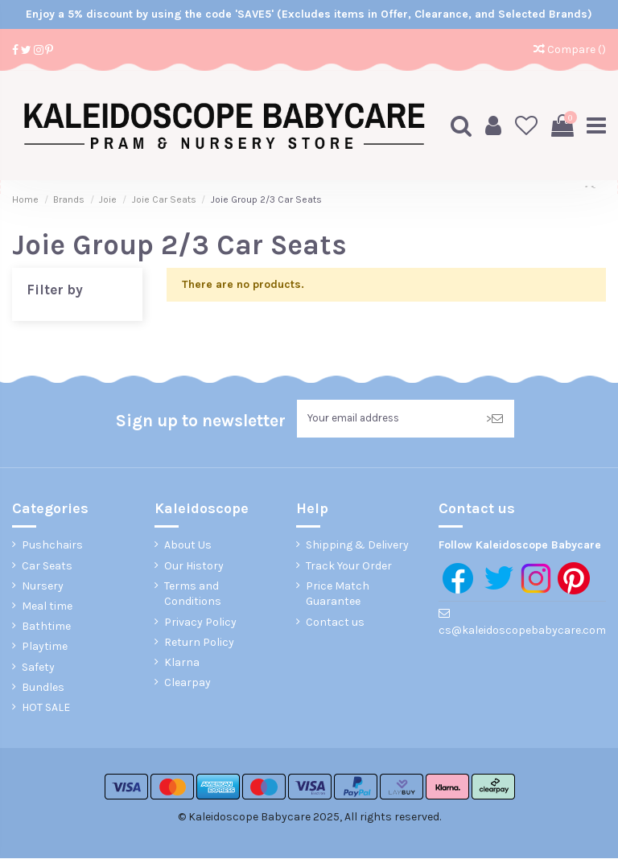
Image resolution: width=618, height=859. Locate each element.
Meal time (47, 607)
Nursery (43, 587)
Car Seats (47, 566)
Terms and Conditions (192, 595)
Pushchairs (52, 546)
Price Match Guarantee (337, 595)
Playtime (45, 648)
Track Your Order (349, 566)
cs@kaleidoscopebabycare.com (522, 631)
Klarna (182, 663)
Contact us (335, 623)
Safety (38, 668)
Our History (194, 566)
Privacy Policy (200, 623)
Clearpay (187, 683)
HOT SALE (46, 708)
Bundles (43, 688)
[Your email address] (386, 418)
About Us (188, 546)
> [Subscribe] (494, 418)
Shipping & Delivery (357, 546)
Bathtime (46, 628)
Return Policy (199, 643)
